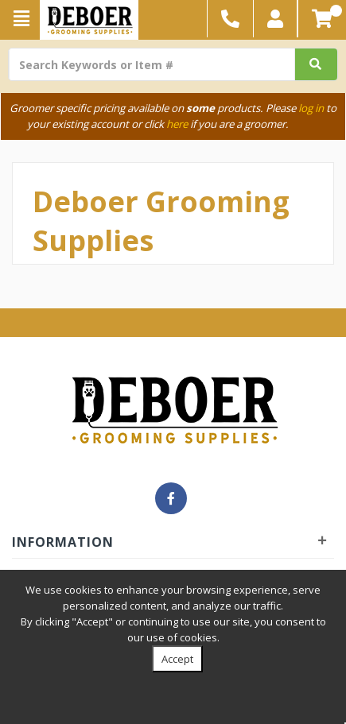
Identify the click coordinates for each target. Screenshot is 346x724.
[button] (275, 18)
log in (311, 108)
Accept (177, 659)
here (177, 124)
